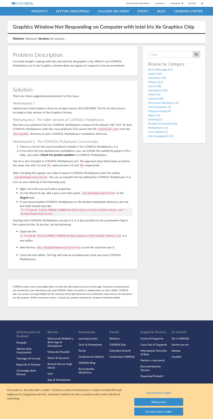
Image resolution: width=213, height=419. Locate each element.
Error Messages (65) (160, 69)
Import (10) (155, 74)
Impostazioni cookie (158, 392)
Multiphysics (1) (158, 128)
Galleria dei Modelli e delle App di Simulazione (61, 342)
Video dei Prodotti (59, 352)
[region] (106, 401)
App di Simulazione (59, 379)
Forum (82, 350)
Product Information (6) (162, 123)
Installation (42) (157, 90)
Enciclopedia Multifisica (86, 370)
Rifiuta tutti (158, 402)
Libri (50, 373)
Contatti (176, 356)
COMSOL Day (117, 344)
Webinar (114, 338)
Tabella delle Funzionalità (24, 350)
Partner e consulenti (152, 360)
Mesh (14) (154, 94)
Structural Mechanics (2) (163, 103)
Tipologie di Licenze (28, 358)
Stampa (176, 350)
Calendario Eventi (120, 350)
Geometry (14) (157, 78)
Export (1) (154, 115)
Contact (160, 3)
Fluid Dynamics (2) (159, 107)
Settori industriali (73, 11)
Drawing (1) (155, 119)
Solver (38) (154, 86)
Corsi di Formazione (90, 344)
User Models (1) (158, 132)
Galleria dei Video (113, 11)
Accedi (192, 3)
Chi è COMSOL (180, 338)
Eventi (143, 11)
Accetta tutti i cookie (158, 411)
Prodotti (39, 11)
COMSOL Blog (87, 362)
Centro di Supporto (138, 3)
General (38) (155, 98)
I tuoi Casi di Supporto (153, 344)
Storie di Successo (59, 358)
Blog (161, 11)
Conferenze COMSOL (122, 356)
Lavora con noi (180, 344)
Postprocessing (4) (159, 111)
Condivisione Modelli (91, 356)
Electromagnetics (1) (160, 136)
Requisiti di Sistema (28, 364)
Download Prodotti (151, 376)
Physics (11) (155, 82)
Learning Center (188, 11)
